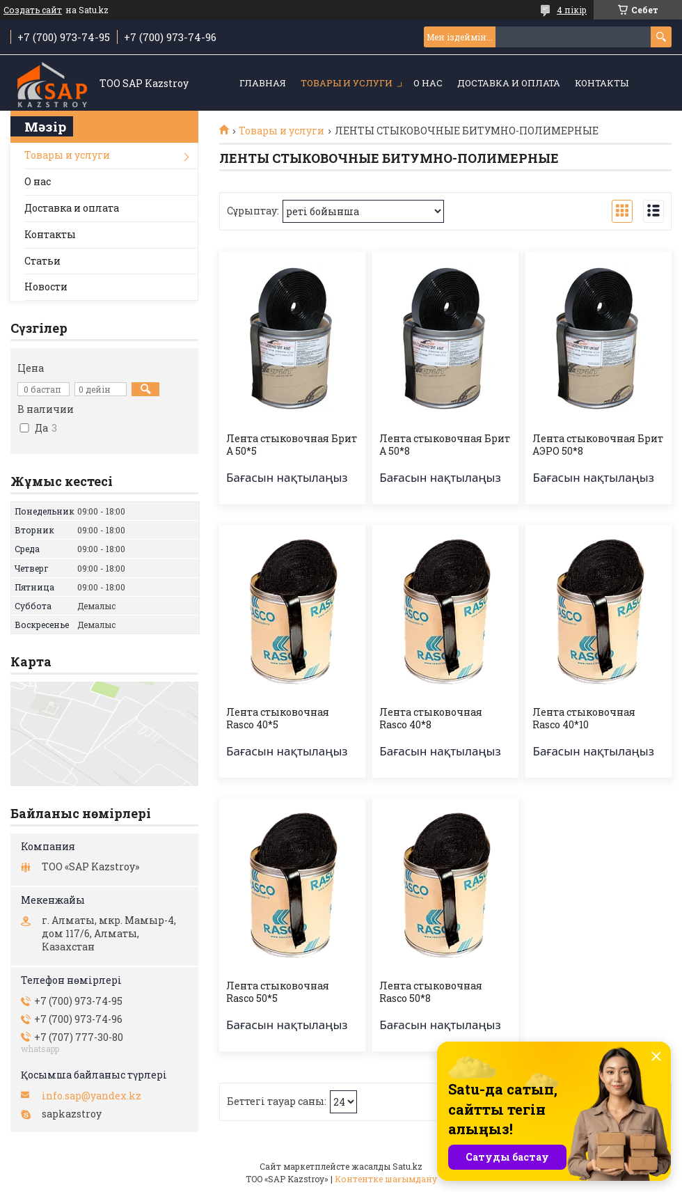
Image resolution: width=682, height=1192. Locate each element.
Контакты (601, 83)
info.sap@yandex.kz (91, 1096)
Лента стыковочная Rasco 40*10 (583, 718)
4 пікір (572, 9)
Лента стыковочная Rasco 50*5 (277, 992)
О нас (428, 83)
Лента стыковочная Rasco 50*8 (430, 992)
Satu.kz (407, 1166)
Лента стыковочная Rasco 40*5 (277, 718)
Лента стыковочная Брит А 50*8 (444, 444)
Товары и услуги (346, 83)
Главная (262, 83)
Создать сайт (32, 10)
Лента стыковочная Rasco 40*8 (430, 718)
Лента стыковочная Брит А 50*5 (291, 444)
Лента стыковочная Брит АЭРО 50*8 (597, 444)
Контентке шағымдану (386, 1178)
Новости (46, 286)
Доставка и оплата (508, 83)
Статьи (42, 260)
